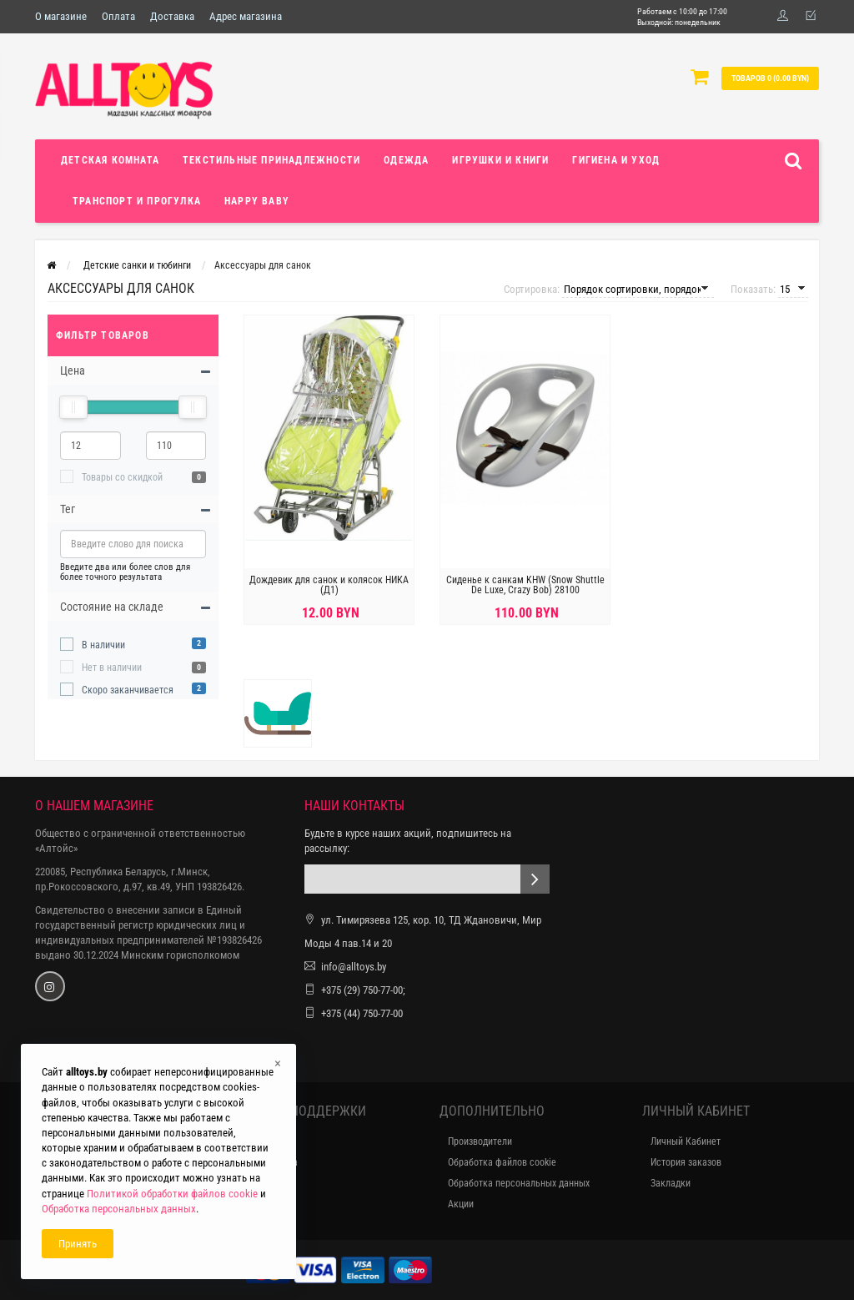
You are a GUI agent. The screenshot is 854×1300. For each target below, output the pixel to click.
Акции (461, 1204)
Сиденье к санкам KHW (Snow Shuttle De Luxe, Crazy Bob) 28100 (525, 585)
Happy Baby (256, 201)
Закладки (671, 1183)
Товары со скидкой (122, 477)
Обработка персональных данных (519, 1183)
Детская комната (110, 160)
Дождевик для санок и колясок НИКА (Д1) (329, 585)
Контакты (266, 1141)
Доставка (172, 16)
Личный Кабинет (686, 1141)
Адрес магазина (245, 16)
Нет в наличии (112, 667)
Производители (480, 1141)
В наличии (103, 645)
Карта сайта (272, 1162)
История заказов (686, 1162)
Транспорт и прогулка (137, 201)
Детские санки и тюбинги (137, 265)
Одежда (406, 160)
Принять (77, 1243)
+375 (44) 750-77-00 (362, 1013)
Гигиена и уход (616, 160)
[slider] (73, 407)
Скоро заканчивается (127, 690)
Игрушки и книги (500, 160)
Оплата (118, 16)
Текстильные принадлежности (271, 160)
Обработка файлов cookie (502, 1162)
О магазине (61, 16)
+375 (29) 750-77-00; (363, 990)
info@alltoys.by (353, 966)
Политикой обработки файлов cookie (172, 1193)
